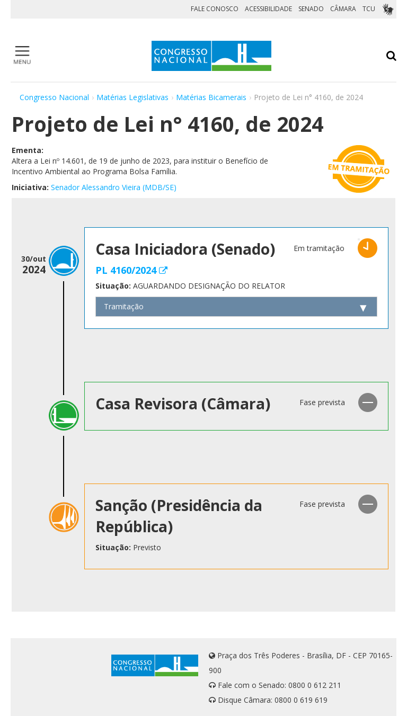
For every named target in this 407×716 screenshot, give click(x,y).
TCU (368, 8)
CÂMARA (343, 8)
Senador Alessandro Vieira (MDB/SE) (113, 187)
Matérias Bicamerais (211, 97)
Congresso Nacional (54, 97)
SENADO (311, 8)
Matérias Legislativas (132, 97)
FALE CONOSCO (214, 8)
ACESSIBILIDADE (268, 8)
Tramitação (124, 306)
